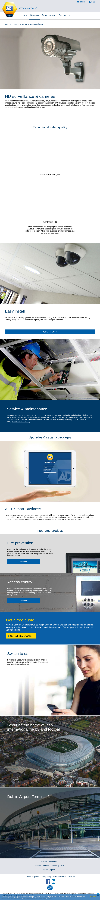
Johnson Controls (42, 866)
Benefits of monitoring (21, 422)
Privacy (48, 877)
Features (23, 561)
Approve (93, 896)
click (85, 627)
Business (34, 15)
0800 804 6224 (13, 630)
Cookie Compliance (32, 877)
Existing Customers (49, 861)
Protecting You (48, 15)
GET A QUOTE (21, 636)
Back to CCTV (51, 332)
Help (94, 2)
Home (24, 15)
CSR (62, 866)
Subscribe (71, 877)
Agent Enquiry (49, 870)
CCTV (24, 24)
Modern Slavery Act (59, 877)
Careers (54, 866)
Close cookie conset (97, 895)
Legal (43, 877)
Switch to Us (64, 15)
